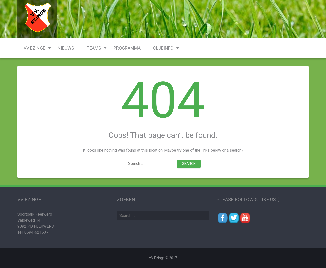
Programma (127, 48)
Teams (94, 48)
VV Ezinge (34, 48)
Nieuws (66, 48)
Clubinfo (163, 48)
